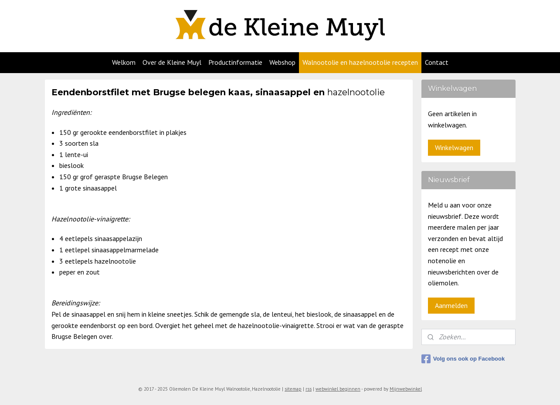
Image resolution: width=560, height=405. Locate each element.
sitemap (293, 389)
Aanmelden (451, 305)
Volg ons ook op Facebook (463, 359)
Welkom (124, 62)
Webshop (282, 62)
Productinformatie (235, 62)
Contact (436, 62)
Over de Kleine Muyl (172, 62)
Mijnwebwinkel (406, 389)
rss (308, 389)
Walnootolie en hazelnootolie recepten (360, 62)
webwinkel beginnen (338, 389)
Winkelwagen (454, 147)
